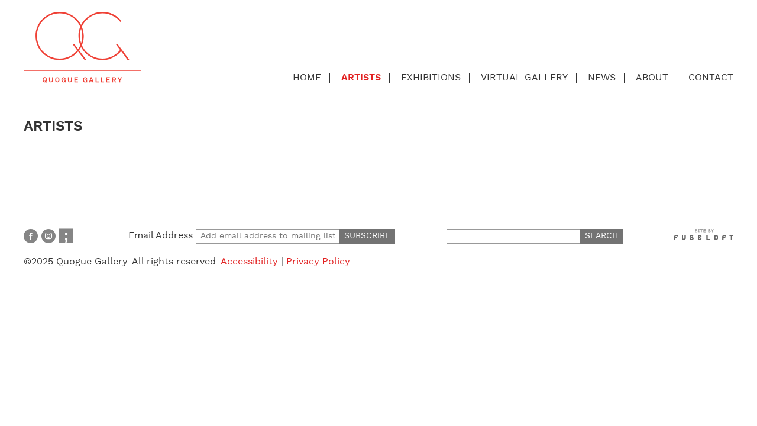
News (602, 78)
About (652, 78)
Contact (710, 78)
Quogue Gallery (82, 47)
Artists (361, 78)
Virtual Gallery (524, 78)
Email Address (234, 236)
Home (307, 78)
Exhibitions (431, 78)
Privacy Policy (318, 262)
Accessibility (249, 262)
